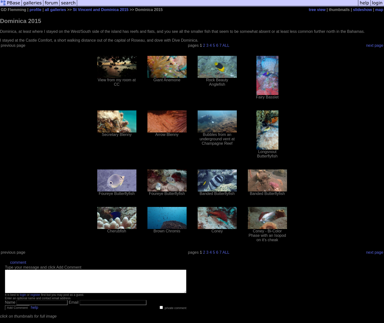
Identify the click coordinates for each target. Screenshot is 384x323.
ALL (225, 45)
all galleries (55, 10)
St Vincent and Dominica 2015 (100, 10)
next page (374, 45)
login (23, 299)
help (34, 312)
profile (35, 10)
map (379, 10)
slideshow (362, 10)
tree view (317, 10)
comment (18, 262)
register (35, 299)
